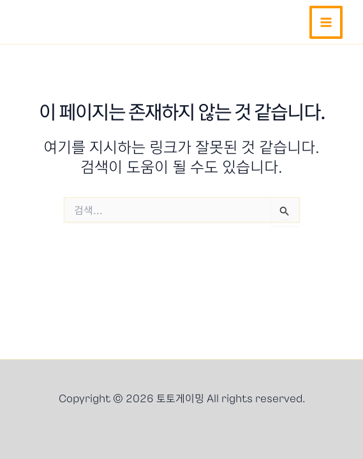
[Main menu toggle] (326, 22)
